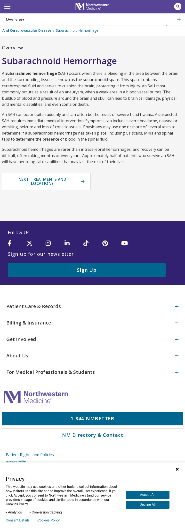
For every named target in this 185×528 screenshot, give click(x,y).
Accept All (147, 495)
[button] (6, 6)
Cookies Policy (48, 520)
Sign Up (86, 270)
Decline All (147, 504)
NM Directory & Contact (92, 434)
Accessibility (16, 461)
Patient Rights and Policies (30, 454)
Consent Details (18, 520)
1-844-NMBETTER (92, 418)
